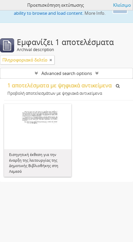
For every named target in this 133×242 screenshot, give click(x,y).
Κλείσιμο (122, 5)
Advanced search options (66, 73)
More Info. (95, 13)
